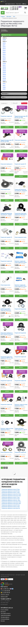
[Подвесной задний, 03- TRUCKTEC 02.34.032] (7, 231)
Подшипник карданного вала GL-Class (11, 500)
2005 (4, 72)
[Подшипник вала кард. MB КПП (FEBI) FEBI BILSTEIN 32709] (21, 110)
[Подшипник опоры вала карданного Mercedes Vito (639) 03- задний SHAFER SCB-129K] (21, 207)
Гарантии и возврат (6, 615)
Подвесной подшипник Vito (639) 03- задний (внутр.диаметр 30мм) (6, 214)
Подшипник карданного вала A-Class (11, 489)
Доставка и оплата (10, 4)
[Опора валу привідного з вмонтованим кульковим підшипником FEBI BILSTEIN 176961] (7, 327)
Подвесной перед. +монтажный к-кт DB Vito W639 (21, 429)
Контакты (18, 4)
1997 (4, 85)
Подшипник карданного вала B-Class (11, 491)
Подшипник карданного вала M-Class (11, 505)
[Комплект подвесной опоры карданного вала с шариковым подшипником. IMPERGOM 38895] (21, 279)
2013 (4, 48)
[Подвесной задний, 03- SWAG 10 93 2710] (21, 158)
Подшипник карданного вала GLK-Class (11, 503)
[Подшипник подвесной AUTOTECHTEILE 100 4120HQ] (21, 350)
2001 (4, 65)
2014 (4, 50)
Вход (24, 4)
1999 (4, 89)
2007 (4, 76)
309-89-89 (14, 9)
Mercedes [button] (5, 93)
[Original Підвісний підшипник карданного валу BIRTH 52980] (7, 303)
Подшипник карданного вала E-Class (11, 497)
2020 (4, 39)
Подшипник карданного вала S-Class (11, 506)
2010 (4, 43)
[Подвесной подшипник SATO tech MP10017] (21, 303)
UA (2, 1)
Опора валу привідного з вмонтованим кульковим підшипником (7, 333)
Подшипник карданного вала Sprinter (11, 508)
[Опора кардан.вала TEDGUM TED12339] (7, 279)
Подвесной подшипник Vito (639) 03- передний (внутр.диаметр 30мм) (21, 190)
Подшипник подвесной (6, 116)
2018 (4, 58)
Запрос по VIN (4, 596)
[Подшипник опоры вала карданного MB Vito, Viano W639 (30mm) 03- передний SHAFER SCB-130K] (7, 350)
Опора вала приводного (20, 140)
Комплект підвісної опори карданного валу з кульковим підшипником (21, 405)
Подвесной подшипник (20, 309)
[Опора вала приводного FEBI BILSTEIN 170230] (7, 158)
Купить (7, 127)
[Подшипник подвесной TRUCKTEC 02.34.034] (7, 110)
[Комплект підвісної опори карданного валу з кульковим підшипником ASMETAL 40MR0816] (21, 398)
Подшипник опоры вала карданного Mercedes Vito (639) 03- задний (21, 214)
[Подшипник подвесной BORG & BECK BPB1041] (21, 446)
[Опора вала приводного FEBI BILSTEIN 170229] (21, 134)
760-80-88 (14, 8)
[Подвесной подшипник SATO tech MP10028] (21, 327)
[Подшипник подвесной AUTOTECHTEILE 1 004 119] (7, 398)
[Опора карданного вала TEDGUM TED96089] (21, 231)
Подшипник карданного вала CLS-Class (11, 495)
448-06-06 (14, 7)
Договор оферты (5, 617)
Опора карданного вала (20, 237)
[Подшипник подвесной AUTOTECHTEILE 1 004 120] (7, 374)
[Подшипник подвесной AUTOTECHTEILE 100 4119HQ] (21, 374)
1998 (4, 87)
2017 (4, 56)
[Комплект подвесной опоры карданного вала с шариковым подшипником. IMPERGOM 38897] (21, 255)
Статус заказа (4, 609)
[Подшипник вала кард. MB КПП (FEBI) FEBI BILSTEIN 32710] (7, 134)
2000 (4, 63)
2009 (4, 80)
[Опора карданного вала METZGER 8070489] (7, 446)
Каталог (3, 621)
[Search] (25, 12)
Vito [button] (3, 97)
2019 (4, 60)
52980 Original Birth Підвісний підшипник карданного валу (6, 309)
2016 (4, 54)
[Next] (7, 468)
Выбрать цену (7, 151)
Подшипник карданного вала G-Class (11, 498)
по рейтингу (4, 103)
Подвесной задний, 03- (20, 164)
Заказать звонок (5, 594)
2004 (4, 71)
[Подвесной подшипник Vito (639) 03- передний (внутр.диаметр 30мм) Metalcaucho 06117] (21, 183)
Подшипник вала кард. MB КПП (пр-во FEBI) (21, 117)
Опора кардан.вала (5, 189)
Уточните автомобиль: (4, 30)
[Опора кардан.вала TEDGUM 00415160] (7, 183)
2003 (4, 69)
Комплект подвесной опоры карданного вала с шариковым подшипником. (21, 262)
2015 (4, 52)
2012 (4, 47)
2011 (4, 45)
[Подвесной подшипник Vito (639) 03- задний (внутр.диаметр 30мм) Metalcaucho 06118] (7, 207)
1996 (4, 83)
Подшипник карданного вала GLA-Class (11, 502)
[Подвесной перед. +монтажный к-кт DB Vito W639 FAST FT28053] (21, 422)
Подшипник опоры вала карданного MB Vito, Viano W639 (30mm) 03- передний (7, 357)
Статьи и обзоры (5, 619)
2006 (4, 74)
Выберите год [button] (7, 35)
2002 (4, 67)
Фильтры (24, 103)
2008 (4, 78)
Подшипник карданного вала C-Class (11, 492)
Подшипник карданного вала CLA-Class (11, 494)
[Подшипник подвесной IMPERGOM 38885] (7, 255)
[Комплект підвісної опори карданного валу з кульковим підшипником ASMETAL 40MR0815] (7, 422)
